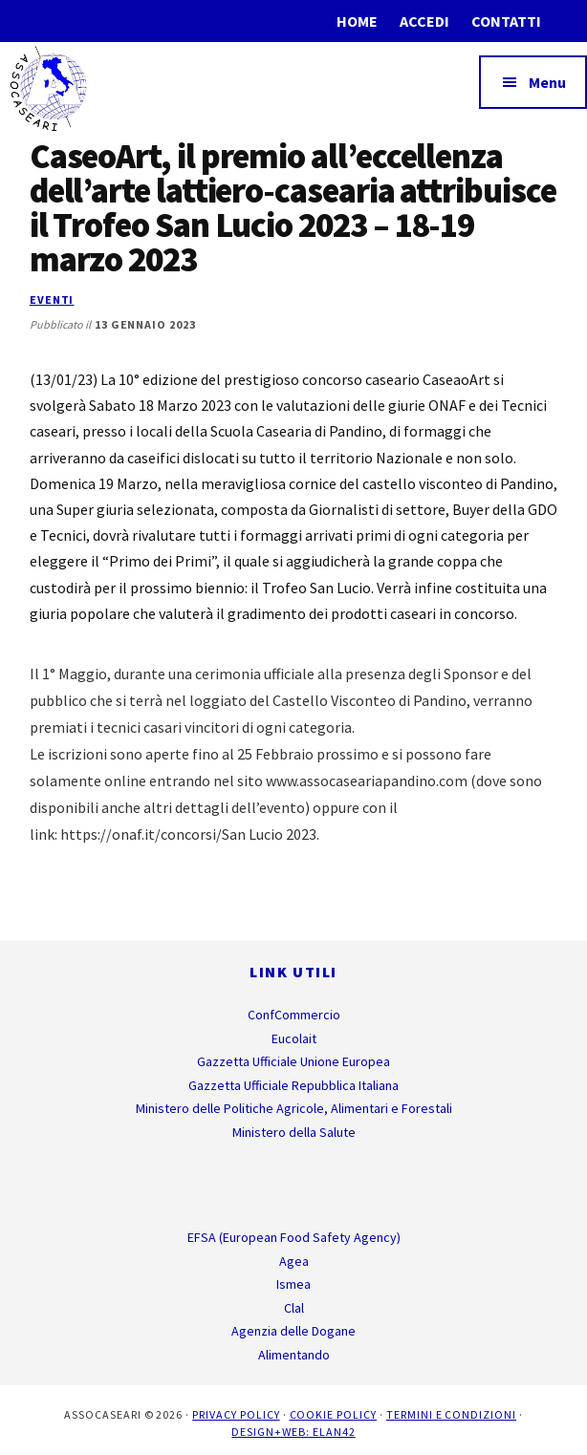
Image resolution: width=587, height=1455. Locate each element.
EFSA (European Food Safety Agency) (294, 1237)
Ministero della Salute (294, 1132)
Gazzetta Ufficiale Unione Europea (293, 1061)
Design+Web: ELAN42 (293, 1431)
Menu (547, 82)
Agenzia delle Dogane (293, 1330)
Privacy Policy (235, 1414)
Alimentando (294, 1354)
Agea (294, 1261)
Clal (294, 1307)
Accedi (424, 21)
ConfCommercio (294, 1014)
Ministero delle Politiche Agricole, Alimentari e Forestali (294, 1108)
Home (357, 21)
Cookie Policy (333, 1414)
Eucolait (294, 1038)
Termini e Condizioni (451, 1414)
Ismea (293, 1284)
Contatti (506, 21)
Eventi (52, 299)
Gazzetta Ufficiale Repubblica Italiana (293, 1085)
